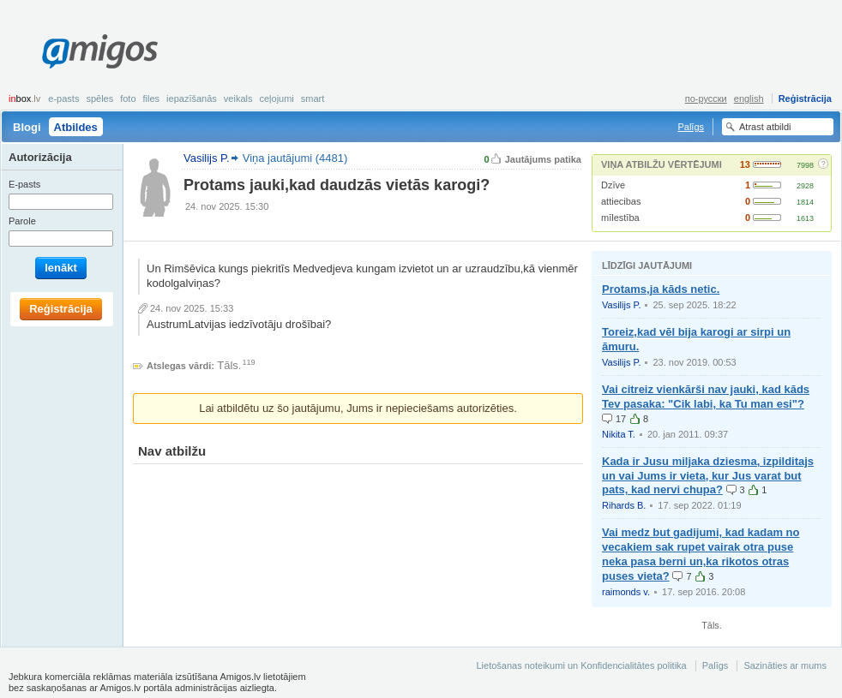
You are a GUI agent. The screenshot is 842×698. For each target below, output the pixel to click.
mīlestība (620, 217)
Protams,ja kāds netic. (660, 289)
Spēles (99, 98)
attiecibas (621, 201)
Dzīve (613, 185)
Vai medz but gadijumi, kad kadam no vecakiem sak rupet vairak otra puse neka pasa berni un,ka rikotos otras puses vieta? (700, 554)
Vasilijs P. (621, 305)
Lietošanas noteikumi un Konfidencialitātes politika (581, 665)
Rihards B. (624, 505)
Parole (22, 221)
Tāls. (229, 365)
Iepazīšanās (191, 98)
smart (313, 98)
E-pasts (63, 98)
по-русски (706, 98)
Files (151, 98)
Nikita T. (618, 434)
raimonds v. (626, 592)
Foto (127, 98)
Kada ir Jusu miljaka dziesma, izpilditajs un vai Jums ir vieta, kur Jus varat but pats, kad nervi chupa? (708, 476)
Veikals (238, 98)
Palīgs (690, 127)
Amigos (100, 51)
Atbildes (76, 127)
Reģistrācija (805, 98)
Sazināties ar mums (785, 665)
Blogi (27, 127)
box (24, 98)
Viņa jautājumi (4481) (295, 158)
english (749, 98)
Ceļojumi (276, 98)
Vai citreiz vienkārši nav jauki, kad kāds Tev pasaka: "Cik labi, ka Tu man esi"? (705, 396)
